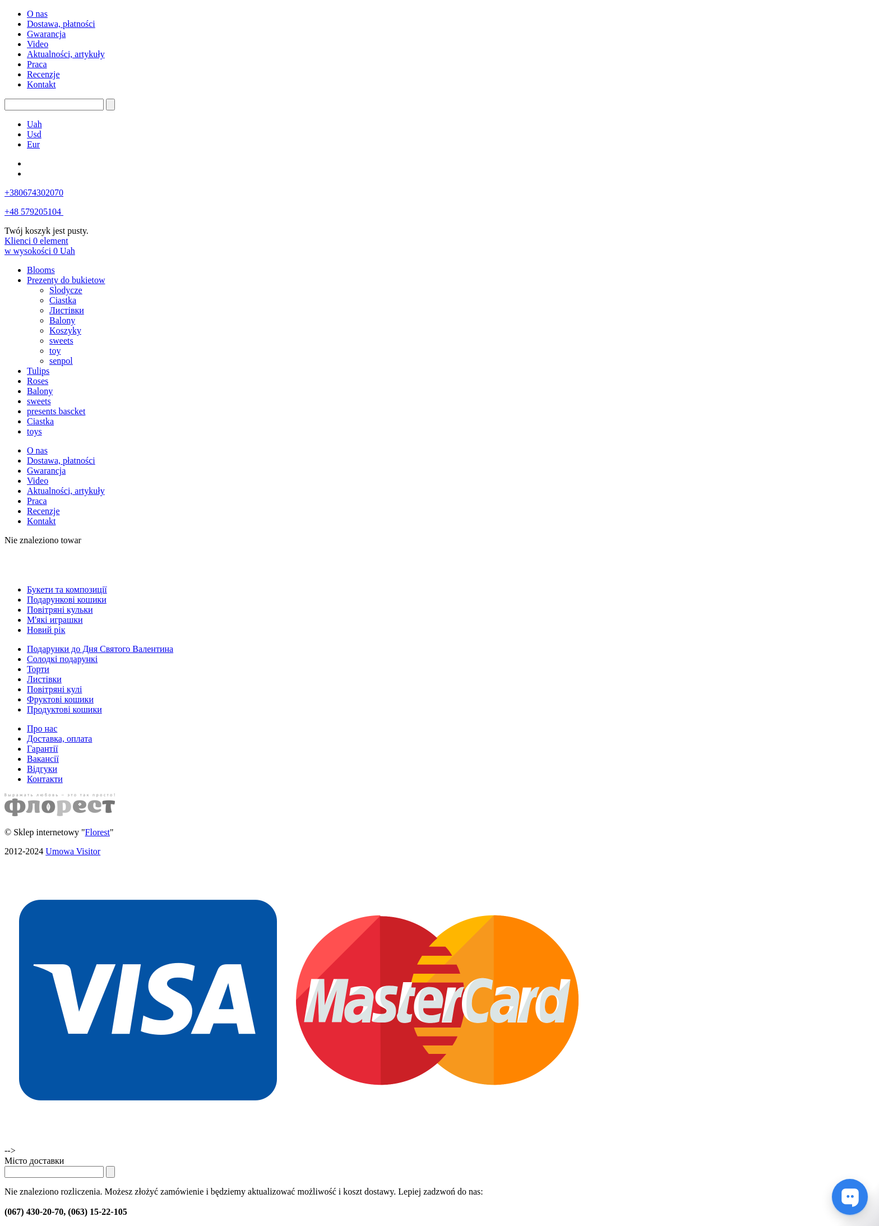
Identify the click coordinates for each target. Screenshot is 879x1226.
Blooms (41, 270)
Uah (34, 124)
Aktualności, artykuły (66, 54)
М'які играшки (55, 619)
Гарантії (42, 748)
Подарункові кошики (67, 599)
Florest (97, 832)
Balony (62, 320)
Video (37, 44)
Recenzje (43, 74)
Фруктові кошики (60, 699)
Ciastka (62, 300)
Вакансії (43, 759)
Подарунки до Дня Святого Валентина (100, 649)
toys (34, 431)
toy (55, 350)
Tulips (38, 371)
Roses (37, 381)
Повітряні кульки (60, 609)
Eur (33, 144)
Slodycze (65, 290)
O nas (37, 13)
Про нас (42, 728)
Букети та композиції (67, 589)
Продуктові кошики (64, 709)
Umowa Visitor (72, 851)
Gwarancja (46, 34)
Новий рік (46, 630)
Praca (37, 64)
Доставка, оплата (59, 738)
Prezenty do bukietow (66, 280)
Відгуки (42, 769)
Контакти (45, 779)
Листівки (66, 310)
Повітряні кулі (54, 689)
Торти (38, 669)
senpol (61, 361)
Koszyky (65, 330)
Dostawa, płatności (61, 24)
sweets (61, 340)
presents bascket (56, 411)
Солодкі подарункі (62, 659)
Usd (34, 134)
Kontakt (41, 84)
